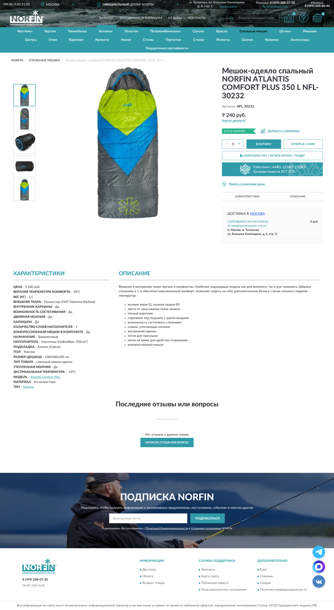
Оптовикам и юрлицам (141, 18)
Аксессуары (300, 39)
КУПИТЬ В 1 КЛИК (303, 144)
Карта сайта (210, 576)
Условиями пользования (206, 528)
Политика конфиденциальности (283, 589)
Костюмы (24, 31)
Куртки (50, 31)
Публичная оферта (214, 583)
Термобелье (77, 31)
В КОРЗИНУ (263, 144)
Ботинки (106, 31)
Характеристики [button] (247, 196)
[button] (275, 6)
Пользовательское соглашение (223, 589)
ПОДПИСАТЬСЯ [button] (207, 518)
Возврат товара (153, 583)
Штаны (285, 31)
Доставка (149, 569)
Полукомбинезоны (165, 31)
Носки (126, 39)
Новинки (266, 576)
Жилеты (223, 39)
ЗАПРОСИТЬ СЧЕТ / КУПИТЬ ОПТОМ (272, 155)
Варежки (76, 39)
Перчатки (173, 39)
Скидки (265, 583)
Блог (263, 569)
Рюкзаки (310, 31)
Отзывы (175, 18)
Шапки (247, 39)
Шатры (31, 39)
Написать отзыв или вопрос (167, 442)
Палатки (131, 31)
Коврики (272, 39)
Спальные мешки (253, 31)
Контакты (197, 18)
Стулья (198, 39)
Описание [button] (297, 196)
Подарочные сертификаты (167, 48)
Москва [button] (257, 213)
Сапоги (198, 31)
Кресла (222, 31)
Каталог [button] (106, 18)
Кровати (102, 39)
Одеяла (28, 387)
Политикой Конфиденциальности (167, 528)
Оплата (147, 576)
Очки (53, 39)
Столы (148, 39)
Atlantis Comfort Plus (45, 377)
